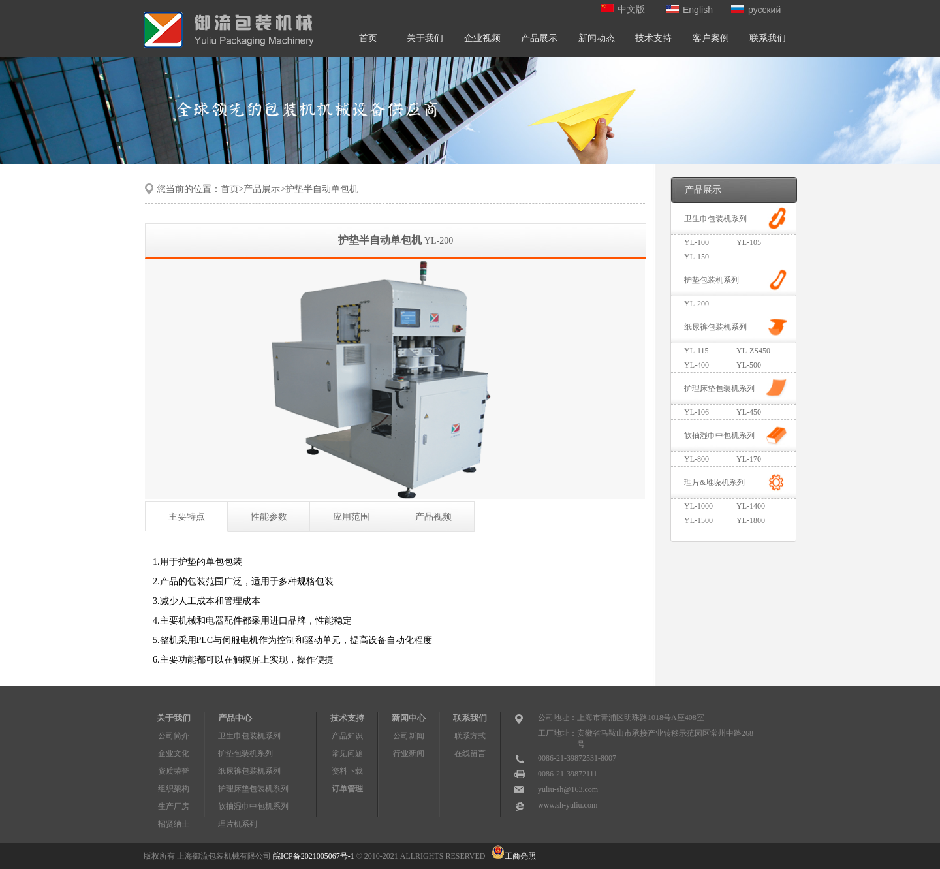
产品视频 (433, 517)
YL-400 (696, 365)
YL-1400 (750, 506)
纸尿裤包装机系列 (715, 327)
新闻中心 (409, 718)
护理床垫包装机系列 (719, 388)
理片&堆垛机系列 (714, 482)
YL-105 (748, 242)
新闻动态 (596, 38)
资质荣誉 (173, 771)
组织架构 (173, 788)
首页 (368, 38)
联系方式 (470, 735)
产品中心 (235, 718)
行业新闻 (408, 753)
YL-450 (748, 412)
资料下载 (347, 771)
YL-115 (696, 350)
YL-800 (696, 459)
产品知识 (347, 735)
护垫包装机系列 (711, 280)
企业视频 (482, 38)
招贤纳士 (173, 824)
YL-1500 (698, 520)
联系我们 (767, 38)
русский (756, 10)
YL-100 (696, 242)
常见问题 (347, 753)
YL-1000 (698, 506)
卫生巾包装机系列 (715, 218)
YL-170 (748, 459)
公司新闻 (408, 735)
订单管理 (347, 788)
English (689, 10)
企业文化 (173, 753)
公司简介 (173, 735)
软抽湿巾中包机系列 (719, 435)
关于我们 (425, 38)
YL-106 (696, 412)
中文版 (623, 9)
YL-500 (748, 365)
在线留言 (470, 753)
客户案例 (711, 38)
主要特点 (186, 517)
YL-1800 (750, 520)
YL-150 (696, 256)
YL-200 (696, 303)
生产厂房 (173, 806)
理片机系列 (237, 824)
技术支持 (653, 38)
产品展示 (539, 38)
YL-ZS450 (753, 350)
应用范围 (351, 517)
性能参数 (269, 517)
